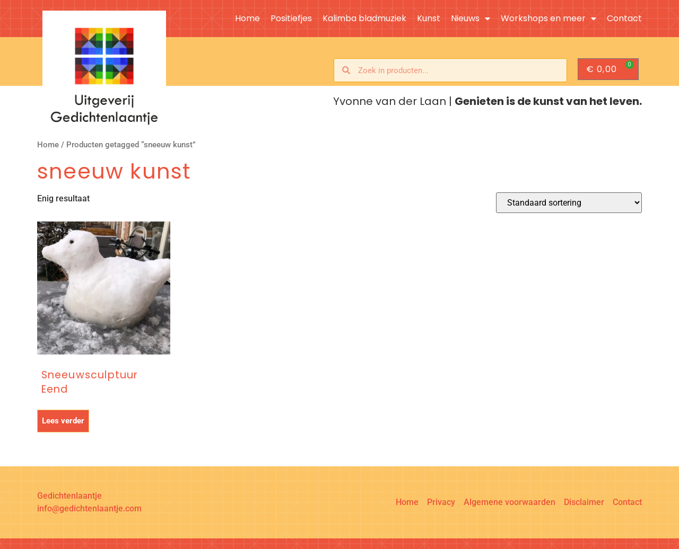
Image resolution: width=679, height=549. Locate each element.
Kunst (428, 18)
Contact (624, 18)
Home (247, 18)
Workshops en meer (548, 18)
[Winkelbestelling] (569, 202)
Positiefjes (291, 18)
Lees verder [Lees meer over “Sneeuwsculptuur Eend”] (63, 421)
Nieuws (470, 18)
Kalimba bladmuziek (364, 18)
